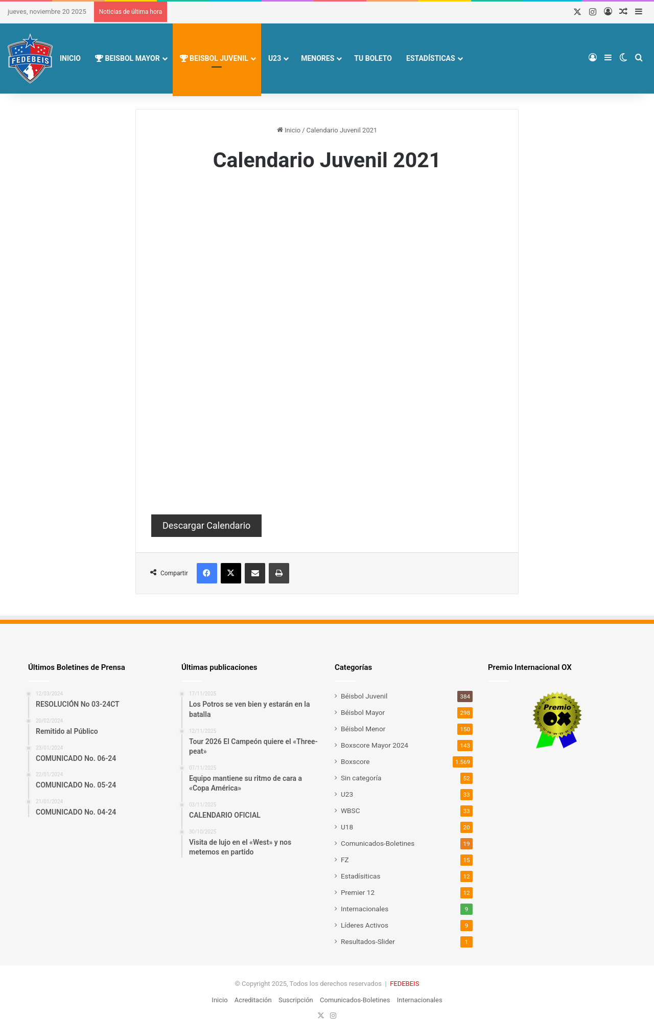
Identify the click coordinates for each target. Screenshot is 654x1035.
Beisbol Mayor (127, 58)
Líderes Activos (364, 925)
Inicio (70, 58)
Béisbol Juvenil (364, 696)
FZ (345, 860)
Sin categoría (361, 778)
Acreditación (253, 1000)
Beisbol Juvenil (214, 58)
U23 (274, 58)
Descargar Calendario (206, 525)
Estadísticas (430, 58)
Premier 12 (358, 892)
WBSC (350, 810)
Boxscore (355, 761)
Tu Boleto (373, 58)
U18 (347, 827)
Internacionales (364, 909)
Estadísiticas (360, 876)
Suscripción (295, 1000)
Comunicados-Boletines (377, 843)
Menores (317, 58)
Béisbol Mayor (363, 712)
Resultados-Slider (368, 941)
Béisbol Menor (363, 729)
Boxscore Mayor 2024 (374, 745)
